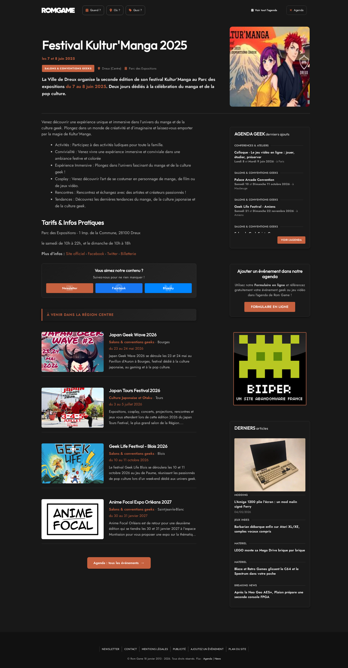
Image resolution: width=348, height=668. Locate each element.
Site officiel (75, 254)
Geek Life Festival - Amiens (254, 206)
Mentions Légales (155, 649)
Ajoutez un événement (207, 649)
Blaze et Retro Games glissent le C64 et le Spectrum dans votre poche (266, 571)
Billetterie (128, 254)
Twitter (112, 254)
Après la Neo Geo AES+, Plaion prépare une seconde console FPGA (268, 594)
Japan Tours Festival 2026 (134, 390)
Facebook (96, 254)
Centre (116, 68)
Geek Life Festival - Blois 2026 (138, 446)
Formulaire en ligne (270, 306)
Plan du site (237, 649)
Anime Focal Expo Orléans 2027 (140, 502)
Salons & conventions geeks (68, 68)
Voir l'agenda (291, 240)
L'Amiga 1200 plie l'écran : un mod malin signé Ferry (265, 504)
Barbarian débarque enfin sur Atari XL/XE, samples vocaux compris (267, 529)
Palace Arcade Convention (254, 179)
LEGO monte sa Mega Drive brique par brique (269, 550)
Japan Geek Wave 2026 (132, 334)
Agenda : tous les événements (118, 563)
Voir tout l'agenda (264, 10)
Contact (130, 649)
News (218, 659)
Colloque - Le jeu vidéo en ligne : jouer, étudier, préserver (264, 155)
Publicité (179, 649)
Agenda (207, 659)
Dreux (106, 68)
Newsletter (110, 649)
